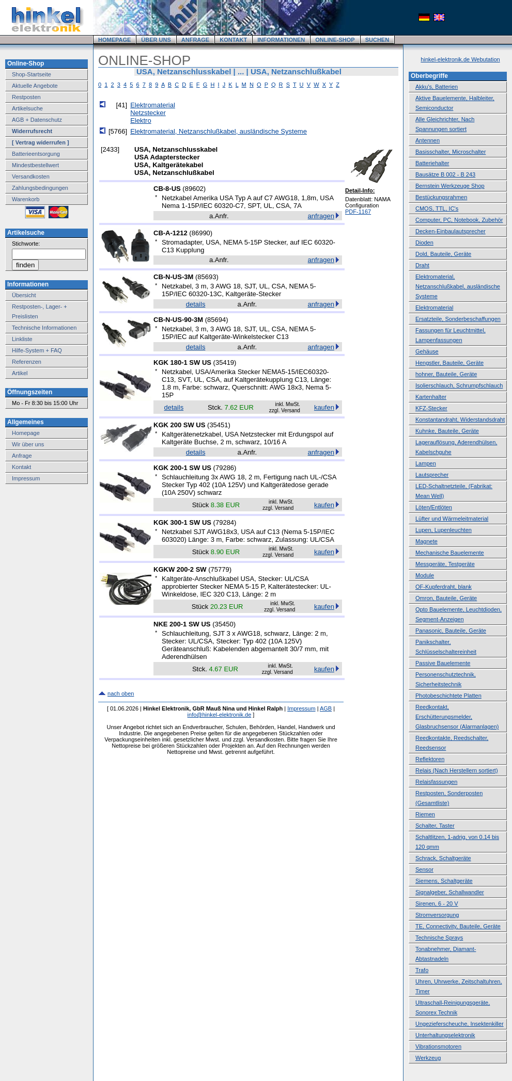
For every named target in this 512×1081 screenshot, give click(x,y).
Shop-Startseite (31, 74)
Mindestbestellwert (35, 165)
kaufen (324, 407)
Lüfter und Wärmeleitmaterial (451, 518)
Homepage (26, 433)
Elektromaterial (152, 105)
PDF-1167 (358, 211)
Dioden (424, 242)
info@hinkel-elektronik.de (220, 715)
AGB (326, 708)
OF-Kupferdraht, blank (443, 587)
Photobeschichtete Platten (448, 695)
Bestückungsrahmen (441, 197)
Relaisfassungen (436, 782)
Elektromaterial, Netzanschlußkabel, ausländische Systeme (218, 131)
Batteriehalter (432, 163)
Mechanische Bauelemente (449, 553)
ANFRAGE (195, 40)
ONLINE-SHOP (334, 40)
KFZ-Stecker (431, 408)
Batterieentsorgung (36, 154)
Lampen (425, 463)
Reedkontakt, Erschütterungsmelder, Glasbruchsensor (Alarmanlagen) (457, 717)
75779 (220, 569)
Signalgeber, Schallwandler (449, 892)
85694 (216, 320)
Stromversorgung (437, 915)
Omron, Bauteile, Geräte (446, 598)
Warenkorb (25, 199)
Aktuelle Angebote (35, 86)
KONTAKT (233, 40)
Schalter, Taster (435, 825)
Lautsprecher (431, 475)
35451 (218, 425)
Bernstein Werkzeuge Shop (450, 186)
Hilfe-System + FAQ (37, 350)
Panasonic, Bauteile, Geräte (450, 630)
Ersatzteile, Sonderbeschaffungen (458, 319)
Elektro (140, 120)
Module (424, 575)
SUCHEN (377, 40)
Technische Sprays (439, 937)
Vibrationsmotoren (438, 1046)
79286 (224, 468)
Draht (422, 265)
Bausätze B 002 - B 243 (445, 174)
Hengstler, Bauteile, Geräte (449, 363)
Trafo (421, 970)
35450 (224, 624)
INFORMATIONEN (281, 40)
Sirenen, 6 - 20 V (436, 903)
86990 (201, 233)
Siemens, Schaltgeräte (444, 881)
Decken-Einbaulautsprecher (450, 231)
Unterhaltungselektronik (445, 1035)
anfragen (321, 216)
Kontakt (21, 467)
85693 (206, 277)
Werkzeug (428, 1058)
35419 (224, 362)
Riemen (425, 814)
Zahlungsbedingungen (40, 188)
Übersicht (24, 295)
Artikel (20, 373)
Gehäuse (427, 351)
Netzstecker (148, 113)
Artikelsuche (27, 108)
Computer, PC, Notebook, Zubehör (459, 220)
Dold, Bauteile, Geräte (443, 254)
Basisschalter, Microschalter (450, 152)
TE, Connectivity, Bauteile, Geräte (458, 926)
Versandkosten (31, 176)
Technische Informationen (44, 328)
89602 (194, 188)
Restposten (26, 97)
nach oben (120, 693)
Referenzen (26, 362)
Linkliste (22, 339)
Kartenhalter (430, 397)
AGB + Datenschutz (37, 120)
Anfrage (22, 456)
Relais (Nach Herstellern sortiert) (456, 770)
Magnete (426, 541)
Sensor (424, 869)
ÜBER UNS (155, 40)
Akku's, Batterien (436, 87)
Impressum (26, 478)
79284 (224, 522)
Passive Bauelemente (442, 663)
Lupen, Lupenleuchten (443, 530)
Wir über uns (28, 444)
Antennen (427, 140)
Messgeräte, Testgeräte (445, 564)
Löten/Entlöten (433, 507)
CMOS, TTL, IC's (436, 208)
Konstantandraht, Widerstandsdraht (460, 419)
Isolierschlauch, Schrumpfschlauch (459, 385)
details (196, 304)
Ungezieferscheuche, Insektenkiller (459, 1024)
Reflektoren (429, 759)
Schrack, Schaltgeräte (443, 858)
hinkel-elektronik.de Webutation (460, 59)
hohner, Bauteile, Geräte (446, 374)
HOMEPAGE (114, 40)
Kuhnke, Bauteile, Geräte (447, 431)
